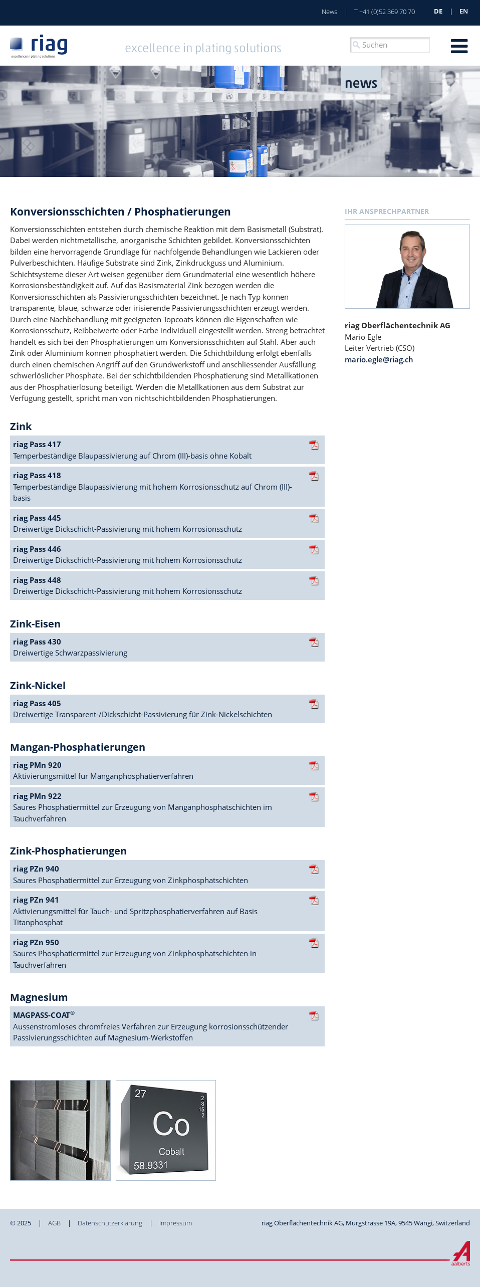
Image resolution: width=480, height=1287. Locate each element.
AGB (54, 1222)
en (463, 11)
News (329, 11)
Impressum (175, 1222)
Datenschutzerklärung (110, 1222)
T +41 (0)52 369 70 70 (384, 11)
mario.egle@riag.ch (379, 359)
